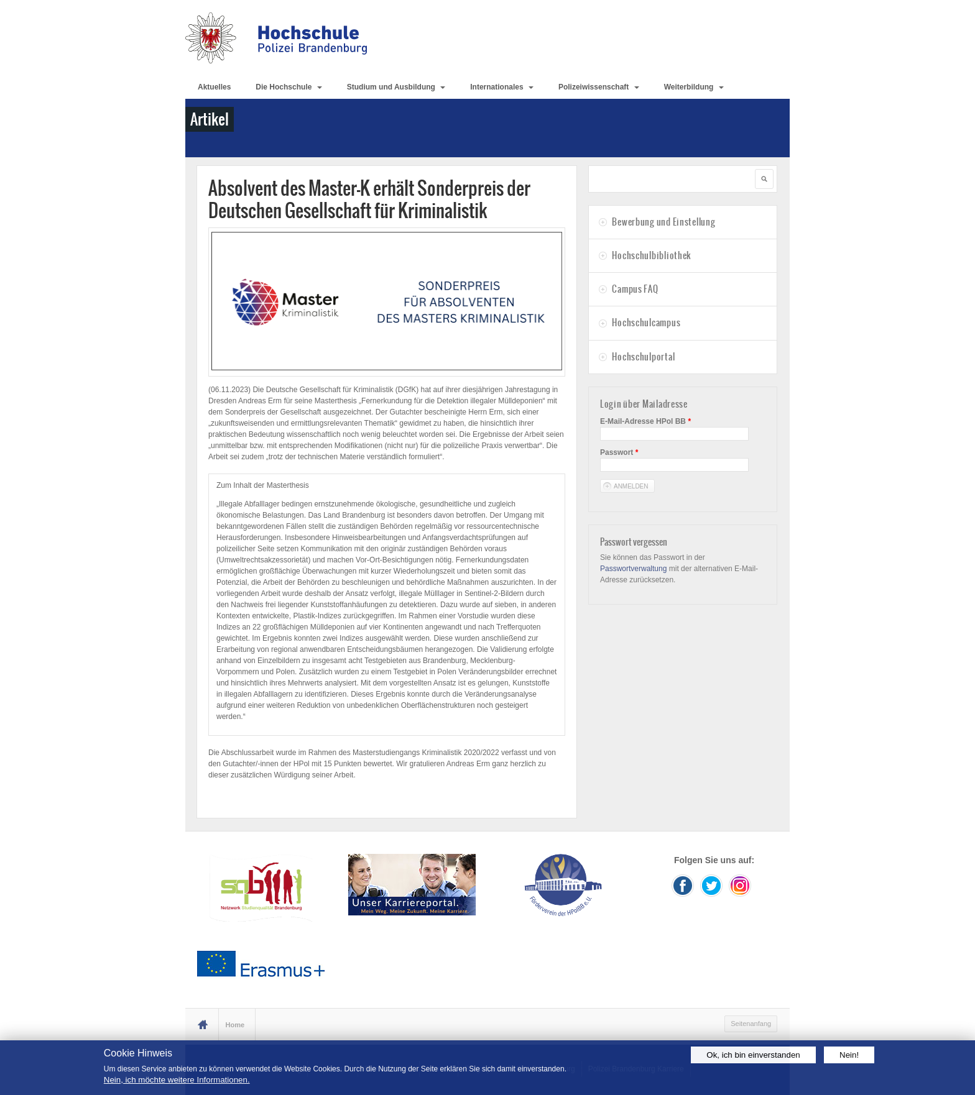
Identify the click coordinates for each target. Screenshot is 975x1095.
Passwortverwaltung (633, 568)
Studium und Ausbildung (396, 87)
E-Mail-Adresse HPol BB (645, 421)
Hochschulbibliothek (651, 255)
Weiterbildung (694, 87)
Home (235, 1025)
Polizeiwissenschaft (598, 87)
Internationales (502, 87)
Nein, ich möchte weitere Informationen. (177, 1079)
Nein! (849, 1055)
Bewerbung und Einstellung (663, 222)
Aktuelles (214, 87)
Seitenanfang (751, 1023)
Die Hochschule (288, 87)
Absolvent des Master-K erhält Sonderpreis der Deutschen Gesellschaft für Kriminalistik (369, 199)
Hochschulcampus (646, 322)
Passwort (619, 452)
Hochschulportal (643, 357)
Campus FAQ (635, 289)
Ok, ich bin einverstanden (753, 1055)
